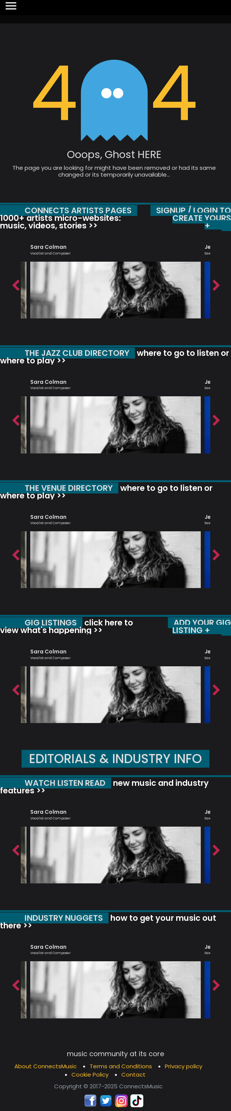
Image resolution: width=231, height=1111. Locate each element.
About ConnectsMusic (45, 1066)
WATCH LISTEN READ (65, 782)
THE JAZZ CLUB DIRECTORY (77, 353)
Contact (133, 1074)
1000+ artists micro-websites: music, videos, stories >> (60, 222)
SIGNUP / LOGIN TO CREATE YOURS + (193, 218)
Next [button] (216, 283)
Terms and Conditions (121, 1066)
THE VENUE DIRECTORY (69, 488)
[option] (115, 278)
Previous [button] (15, 283)
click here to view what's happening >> (66, 626)
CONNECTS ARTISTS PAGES (78, 210)
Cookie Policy (90, 1074)
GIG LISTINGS (51, 622)
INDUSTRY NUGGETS (64, 917)
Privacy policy (183, 1066)
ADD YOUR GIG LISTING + (201, 626)
